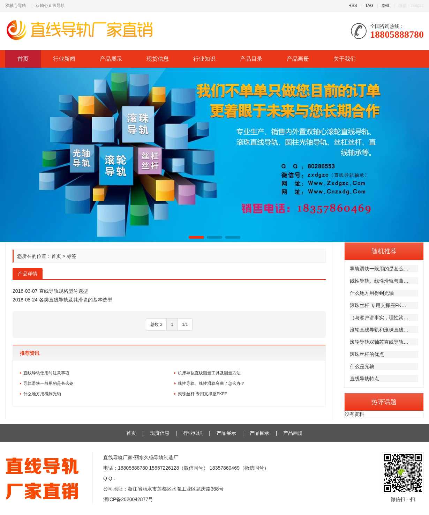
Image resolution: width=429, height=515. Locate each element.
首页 (23, 59)
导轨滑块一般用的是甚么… (379, 268)
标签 (71, 256)
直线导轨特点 (364, 378)
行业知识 (204, 59)
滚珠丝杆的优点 (367, 354)
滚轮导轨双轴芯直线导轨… (379, 342)
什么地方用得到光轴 (372, 293)
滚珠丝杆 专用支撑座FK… (378, 305)
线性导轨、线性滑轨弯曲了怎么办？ (211, 383)
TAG (369, 5)
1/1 (185, 324)
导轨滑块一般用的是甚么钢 (48, 383)
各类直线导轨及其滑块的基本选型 (75, 300)
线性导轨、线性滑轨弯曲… (379, 281)
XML (386, 5)
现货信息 (157, 59)
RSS (352, 5)
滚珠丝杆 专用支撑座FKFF (202, 393)
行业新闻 (64, 59)
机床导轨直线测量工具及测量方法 (209, 373)
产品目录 (251, 59)
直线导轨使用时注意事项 (46, 373)
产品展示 (111, 59)
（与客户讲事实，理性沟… (379, 317)
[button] (196, 237)
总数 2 (156, 324)
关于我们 (344, 59)
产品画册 (298, 59)
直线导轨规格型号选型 (63, 291)
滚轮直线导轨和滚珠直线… (379, 330)
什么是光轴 (362, 366)
